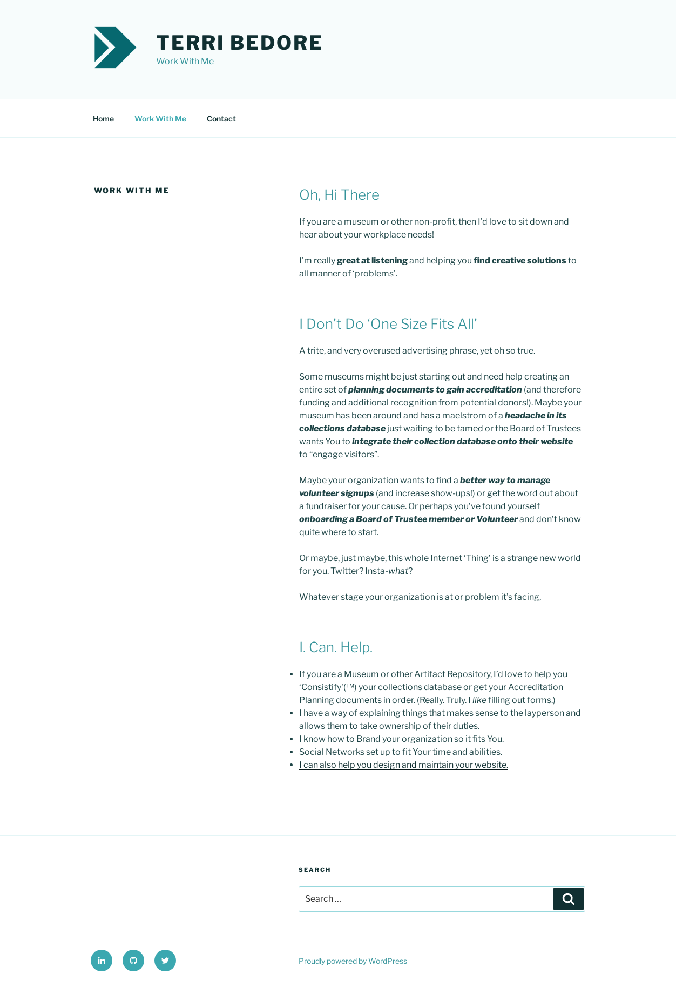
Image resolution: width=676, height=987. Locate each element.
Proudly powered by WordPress (353, 960)
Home (103, 118)
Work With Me (160, 118)
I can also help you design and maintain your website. (403, 765)
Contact (221, 118)
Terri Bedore (239, 43)
